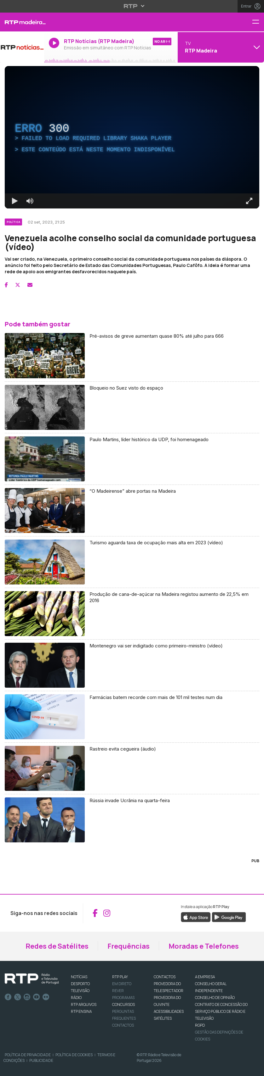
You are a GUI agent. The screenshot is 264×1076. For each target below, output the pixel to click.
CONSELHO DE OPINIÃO (215, 997)
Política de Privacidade (28, 1054)
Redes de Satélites (57, 946)
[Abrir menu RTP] (132, 6)
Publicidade (41, 1060)
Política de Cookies (74, 1054)
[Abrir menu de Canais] (220, 47)
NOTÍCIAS (79, 976)
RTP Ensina (81, 1011)
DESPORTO (80, 983)
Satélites (163, 1018)
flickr (46, 997)
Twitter (17, 997)
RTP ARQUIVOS (83, 1004)
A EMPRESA (205, 976)
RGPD (200, 1025)
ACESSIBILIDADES (169, 1011)
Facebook (8, 997)
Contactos (123, 1025)
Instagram (27, 997)
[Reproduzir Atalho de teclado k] (14, 200)
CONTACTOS (164, 976)
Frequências (128, 946)
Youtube (36, 997)
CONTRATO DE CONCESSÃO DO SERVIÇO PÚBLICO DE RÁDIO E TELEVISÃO (221, 1011)
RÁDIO (76, 997)
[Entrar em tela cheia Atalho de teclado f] (249, 200)
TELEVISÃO (80, 990)
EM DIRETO (121, 983)
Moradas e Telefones (204, 946)
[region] (132, 137)
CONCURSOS (123, 1004)
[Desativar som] (29, 200)
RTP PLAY (120, 976)
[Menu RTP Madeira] (258, 22)
